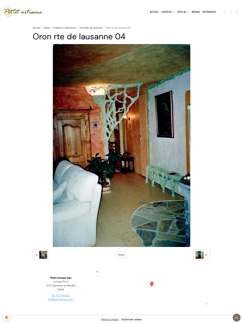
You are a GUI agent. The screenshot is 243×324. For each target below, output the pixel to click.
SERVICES (166, 11)
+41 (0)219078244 (60, 295)
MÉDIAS (196, 11)
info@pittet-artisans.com (60, 299)
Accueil (36, 27)
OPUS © (182, 11)
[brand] (24, 12)
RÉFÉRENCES (209, 11)
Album (47, 27)
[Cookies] (6, 317)
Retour (121, 254)
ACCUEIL (154, 11)
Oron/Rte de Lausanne (91, 27)
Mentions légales (110, 319)
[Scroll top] (237, 318)
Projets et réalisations (65, 27)
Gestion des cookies (132, 319)
